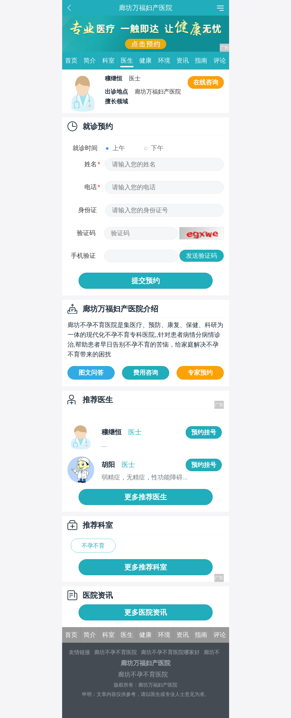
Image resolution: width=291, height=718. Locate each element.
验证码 (86, 232)
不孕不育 (93, 545)
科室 (110, 61)
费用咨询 (145, 372)
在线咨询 (205, 82)
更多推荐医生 (145, 497)
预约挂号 (203, 432)
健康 (147, 61)
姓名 (90, 164)
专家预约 (200, 372)
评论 (220, 60)
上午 (115, 148)
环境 (165, 61)
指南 (202, 61)
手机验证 (83, 255)
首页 (73, 61)
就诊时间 (85, 148)
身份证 (87, 210)
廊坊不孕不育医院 (115, 652)
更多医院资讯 (145, 612)
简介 (91, 61)
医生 (128, 61)
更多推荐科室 (145, 567)
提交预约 (145, 281)
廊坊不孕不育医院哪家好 (170, 652)
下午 (153, 148)
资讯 (184, 61)
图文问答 (91, 372)
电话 (90, 187)
